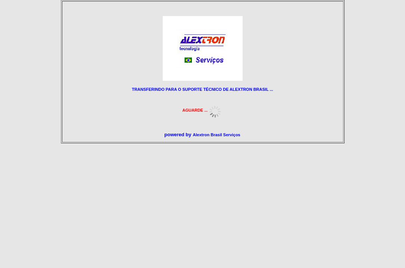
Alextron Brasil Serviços (216, 135)
